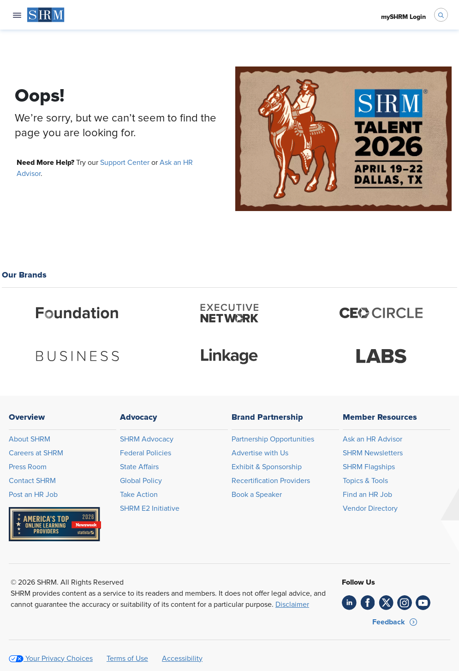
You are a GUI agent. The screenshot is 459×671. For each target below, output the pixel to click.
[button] (395, 622)
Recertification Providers (271, 480)
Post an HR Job (33, 494)
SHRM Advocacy (146, 439)
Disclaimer (292, 604)
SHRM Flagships (369, 467)
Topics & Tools (365, 480)
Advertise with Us (260, 453)
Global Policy (141, 480)
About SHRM (29, 439)
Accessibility (182, 658)
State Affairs (139, 467)
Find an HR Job (367, 494)
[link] (349, 602)
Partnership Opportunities (273, 439)
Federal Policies (145, 453)
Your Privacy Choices (59, 658)
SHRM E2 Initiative (149, 508)
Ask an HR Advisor (372, 439)
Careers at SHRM (36, 453)
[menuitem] (46, 14)
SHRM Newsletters (373, 453)
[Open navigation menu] (17, 15)
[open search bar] (441, 14)
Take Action (139, 494)
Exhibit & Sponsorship (267, 467)
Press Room (28, 467)
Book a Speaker (257, 494)
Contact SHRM (32, 480)
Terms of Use (127, 658)
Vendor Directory (370, 508)
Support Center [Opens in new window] (124, 162)
